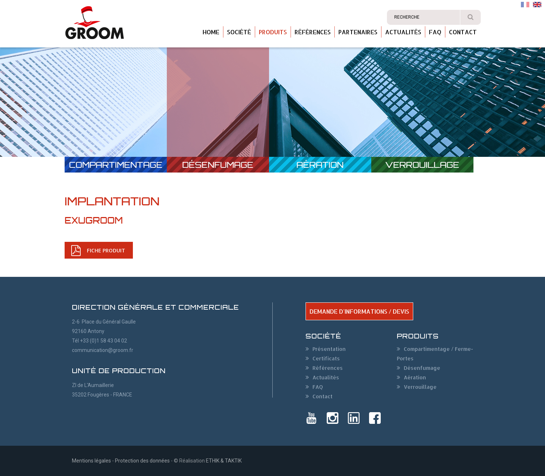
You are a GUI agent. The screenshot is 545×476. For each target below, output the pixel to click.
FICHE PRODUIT (106, 250)
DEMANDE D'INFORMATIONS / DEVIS (359, 311)
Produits (273, 32)
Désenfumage (217, 165)
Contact (463, 32)
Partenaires (357, 32)
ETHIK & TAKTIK (224, 461)
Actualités (403, 32)
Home (211, 32)
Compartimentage (115, 165)
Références (313, 32)
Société (239, 32)
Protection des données (142, 461)
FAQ (435, 32)
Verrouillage (422, 165)
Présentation (329, 349)
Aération (319, 165)
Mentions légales (91, 461)
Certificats (326, 358)
